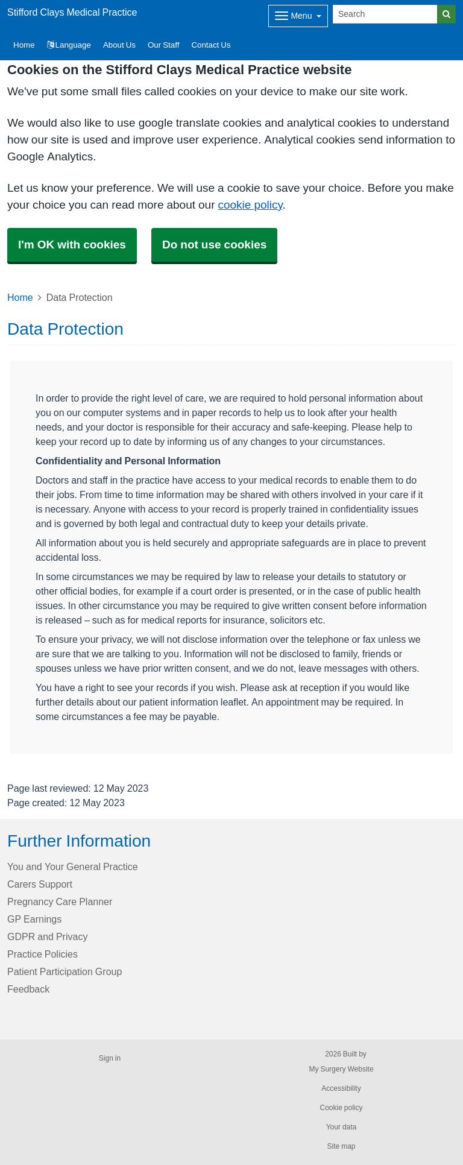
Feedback (28, 989)
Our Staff (163, 45)
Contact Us (210, 45)
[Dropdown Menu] (298, 16)
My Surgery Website (341, 1069)
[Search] (385, 14)
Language (69, 45)
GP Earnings (34, 919)
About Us (119, 45)
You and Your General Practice (72, 866)
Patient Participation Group (64, 971)
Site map (341, 1146)
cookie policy (250, 204)
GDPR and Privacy (47, 936)
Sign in (110, 1058)
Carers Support (39, 884)
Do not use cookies (214, 244)
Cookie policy (341, 1107)
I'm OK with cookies (72, 244)
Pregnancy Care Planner (59, 901)
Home (20, 297)
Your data (341, 1127)
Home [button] (24, 45)
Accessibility (341, 1088)
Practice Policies (42, 954)
